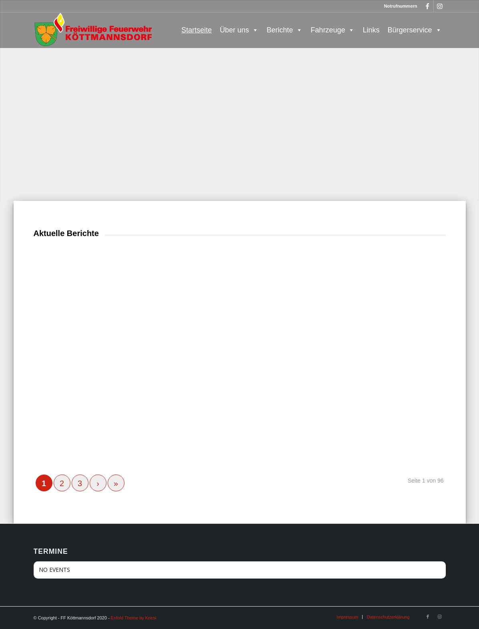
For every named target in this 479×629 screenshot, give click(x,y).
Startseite (196, 30)
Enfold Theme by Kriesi (133, 617)
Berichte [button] (285, 30)
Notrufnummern (400, 6)
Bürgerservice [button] (414, 30)
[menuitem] (347, 617)
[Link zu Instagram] (440, 6)
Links (371, 30)
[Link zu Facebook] (427, 6)
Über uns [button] (239, 30)
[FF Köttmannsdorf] (94, 30)
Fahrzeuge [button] (333, 30)
